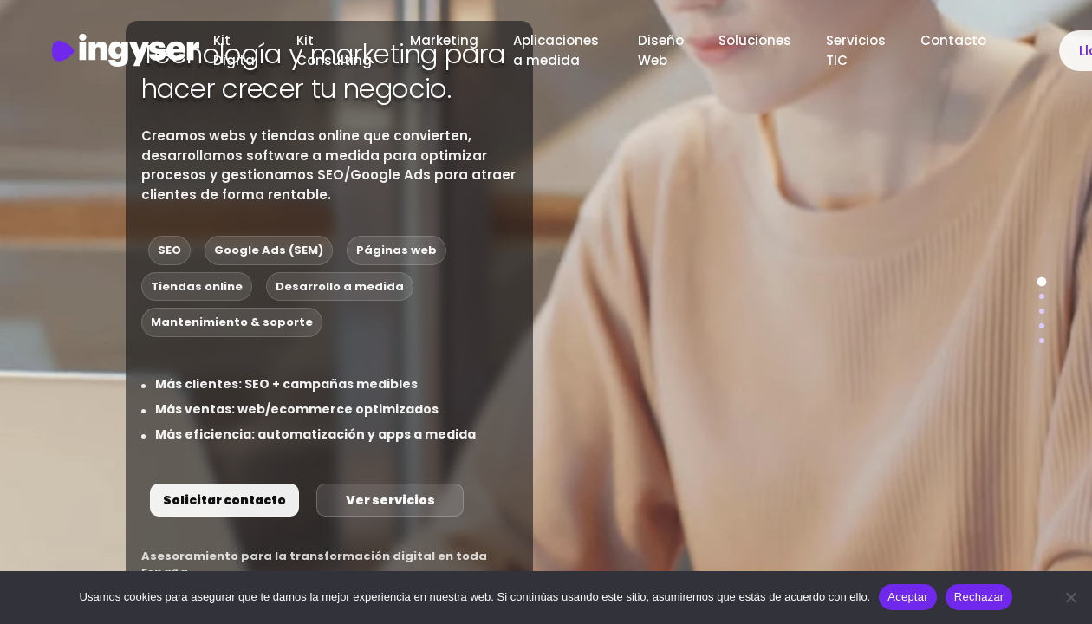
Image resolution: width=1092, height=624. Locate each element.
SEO (169, 250)
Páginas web (396, 250)
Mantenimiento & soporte (232, 322)
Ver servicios (390, 500)
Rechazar (979, 596)
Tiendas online (197, 286)
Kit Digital (237, 50)
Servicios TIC (856, 50)
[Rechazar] (1070, 597)
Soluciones (754, 40)
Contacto (955, 40)
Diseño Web (661, 50)
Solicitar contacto (224, 500)
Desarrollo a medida (340, 286)
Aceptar (907, 596)
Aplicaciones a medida (556, 50)
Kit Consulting (335, 50)
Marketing (444, 40)
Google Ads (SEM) (268, 250)
